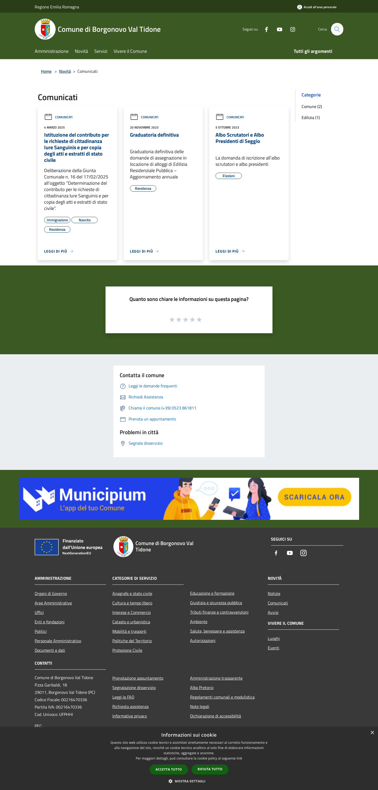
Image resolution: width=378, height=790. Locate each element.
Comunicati (58, 117)
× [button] (372, 733)
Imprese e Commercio (131, 612)
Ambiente (198, 621)
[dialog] (189, 758)
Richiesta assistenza (130, 706)
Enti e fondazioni (50, 622)
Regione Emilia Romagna (57, 7)
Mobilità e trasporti (129, 631)
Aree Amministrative (53, 603)
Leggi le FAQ (123, 697)
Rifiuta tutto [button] (210, 769)
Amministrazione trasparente (216, 678)
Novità (65, 71)
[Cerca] (337, 29)
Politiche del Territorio (132, 641)
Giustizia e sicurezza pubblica (216, 602)
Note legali (199, 706)
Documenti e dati (50, 650)
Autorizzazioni (203, 640)
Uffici (39, 612)
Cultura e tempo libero (132, 603)
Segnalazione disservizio (134, 687)
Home (46, 71)
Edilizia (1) (311, 117)
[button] (189, 781)
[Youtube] (277, 29)
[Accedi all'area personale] (316, 7)
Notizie (274, 593)
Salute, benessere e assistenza (217, 631)
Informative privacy (129, 716)
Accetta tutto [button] (169, 769)
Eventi (273, 648)
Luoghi (274, 638)
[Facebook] (264, 29)
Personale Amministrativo (58, 641)
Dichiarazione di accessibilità (215, 716)
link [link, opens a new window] (239, 758)
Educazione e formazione (212, 593)
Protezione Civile (127, 650)
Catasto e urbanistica (131, 622)
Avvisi (273, 612)
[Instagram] (290, 29)
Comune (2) (312, 106)
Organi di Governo (51, 593)
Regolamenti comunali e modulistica (222, 697)
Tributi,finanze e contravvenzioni (219, 612)
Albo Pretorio (201, 687)
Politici (41, 631)
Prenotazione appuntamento (137, 678)
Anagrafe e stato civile (132, 593)
